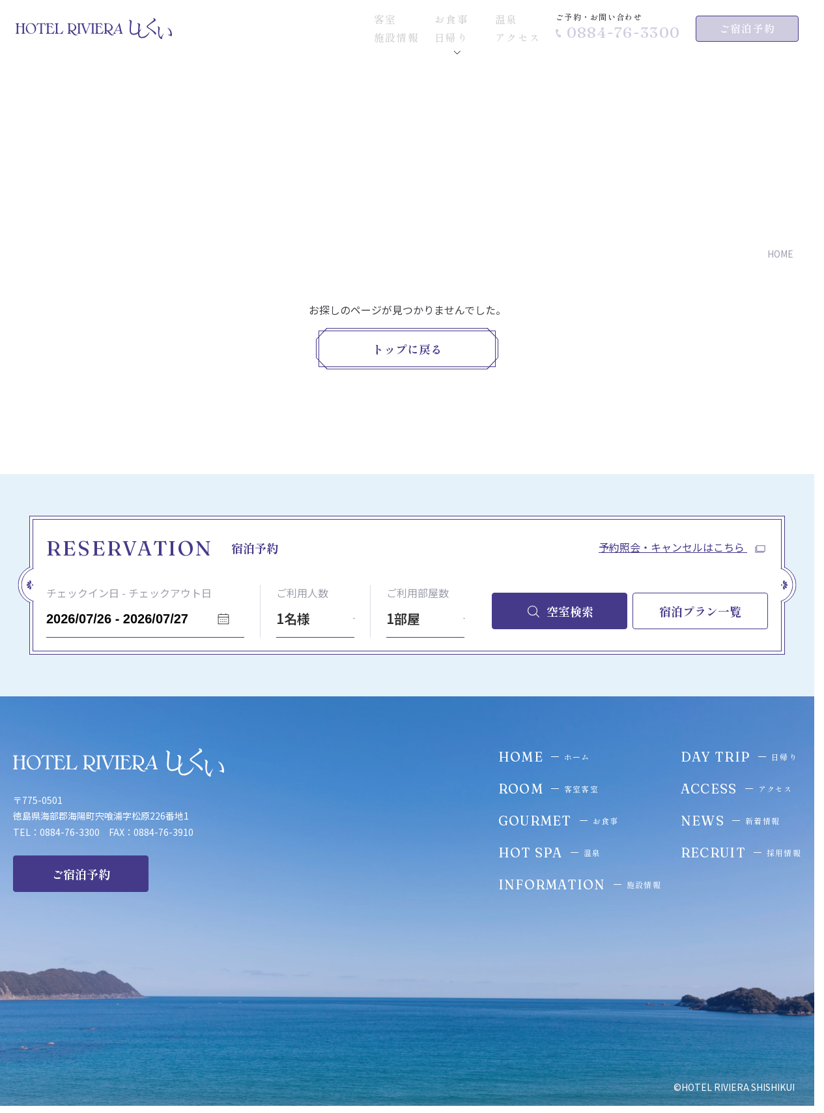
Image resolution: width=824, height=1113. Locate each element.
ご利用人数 (302, 593)
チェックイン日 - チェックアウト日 (129, 593)
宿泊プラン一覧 (700, 610)
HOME (780, 254)
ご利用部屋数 (417, 593)
